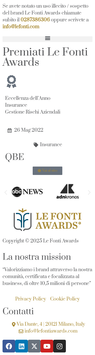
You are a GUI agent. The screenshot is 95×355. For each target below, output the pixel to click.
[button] (47, 38)
